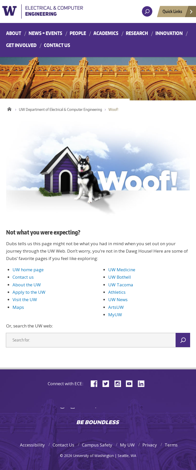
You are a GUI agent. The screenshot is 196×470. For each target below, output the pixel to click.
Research (137, 33)
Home (9, 108)
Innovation (169, 33)
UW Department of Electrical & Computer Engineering (60, 109)
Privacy (149, 445)
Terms (171, 445)
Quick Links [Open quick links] (178, 12)
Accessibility (32, 445)
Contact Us (57, 45)
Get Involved (21, 45)
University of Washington (58, 13)
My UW (127, 445)
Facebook (96, 383)
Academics (105, 33)
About (13, 33)
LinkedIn (143, 383)
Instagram (119, 383)
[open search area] (147, 11)
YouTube (131, 383)
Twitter (107, 383)
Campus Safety (97, 445)
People (78, 33)
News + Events (45, 33)
